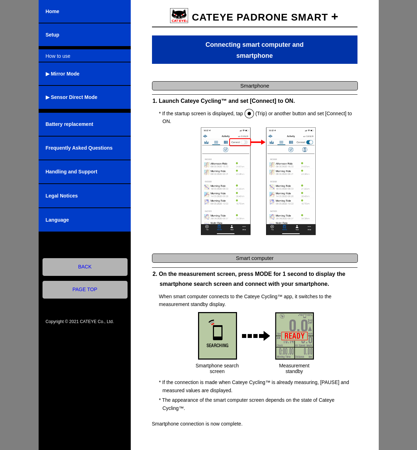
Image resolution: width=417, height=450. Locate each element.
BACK (84, 267)
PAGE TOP (84, 289)
